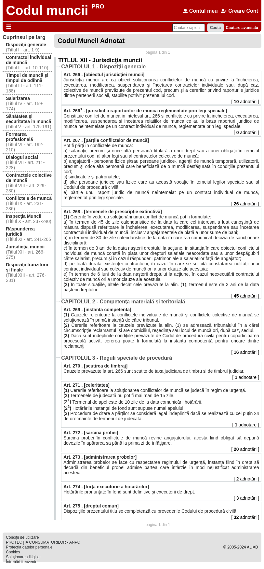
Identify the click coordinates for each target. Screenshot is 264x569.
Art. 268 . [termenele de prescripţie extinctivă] (112, 211)
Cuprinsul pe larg (24, 37)
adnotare (246, 377)
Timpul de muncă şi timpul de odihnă (27, 78)
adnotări (246, 101)
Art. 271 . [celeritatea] (86, 385)
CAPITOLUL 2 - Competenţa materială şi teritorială (123, 301)
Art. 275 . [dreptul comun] (91, 505)
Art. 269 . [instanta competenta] (97, 309)
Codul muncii (47, 10)
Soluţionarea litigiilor (23, 557)
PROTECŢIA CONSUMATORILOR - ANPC (43, 542)
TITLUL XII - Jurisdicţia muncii (100, 60)
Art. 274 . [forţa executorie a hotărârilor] (106, 486)
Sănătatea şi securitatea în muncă (28, 119)
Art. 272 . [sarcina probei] (90, 432)
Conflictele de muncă (29, 198)
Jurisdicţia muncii (25, 246)
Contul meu (200, 11)
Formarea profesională (19, 137)
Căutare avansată (242, 27)
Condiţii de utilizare (22, 537)
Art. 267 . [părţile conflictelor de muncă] (106, 140)
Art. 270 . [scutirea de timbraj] (95, 365)
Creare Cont (239, 11)
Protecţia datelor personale (29, 547)
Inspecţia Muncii (23, 216)
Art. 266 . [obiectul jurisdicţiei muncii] (103, 74)
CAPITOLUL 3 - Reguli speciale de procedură (116, 358)
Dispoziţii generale (26, 44)
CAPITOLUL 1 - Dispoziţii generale (103, 66)
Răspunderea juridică (20, 231)
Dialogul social (22, 157)
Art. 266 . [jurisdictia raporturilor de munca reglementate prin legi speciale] (145, 110)
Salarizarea (18, 98)
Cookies (13, 552)
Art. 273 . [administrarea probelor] (100, 457)
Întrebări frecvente (21, 562)
